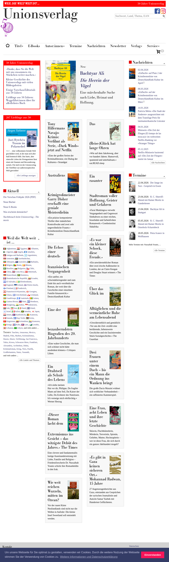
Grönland (32, 295)
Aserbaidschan (22, 258)
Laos (24, 324)
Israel (7, 311)
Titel (19, 46)
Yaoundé (25, 352)
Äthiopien (8, 262)
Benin (17, 265)
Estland (18, 285)
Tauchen (15, 332)
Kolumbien (22, 321)
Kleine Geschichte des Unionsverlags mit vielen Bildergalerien (19, 82)
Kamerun (32, 315)
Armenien (8, 258)
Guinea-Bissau (10, 301)
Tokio (5, 342)
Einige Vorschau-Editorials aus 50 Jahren (20, 91)
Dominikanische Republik (15, 278)
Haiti (22, 301)
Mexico (32, 332)
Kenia (30, 318)
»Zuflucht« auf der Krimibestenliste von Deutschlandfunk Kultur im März (150, 95)
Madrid (6, 336)
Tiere (24, 349)
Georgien (31, 291)
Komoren (34, 321)
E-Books (34, 46)
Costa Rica (18, 272)
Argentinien (30, 255)
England (8, 285)
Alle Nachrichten (158, 162)
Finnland (8, 288)
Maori (12, 339)
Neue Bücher (9, 202)
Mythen (18, 336)
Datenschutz (134, 546)
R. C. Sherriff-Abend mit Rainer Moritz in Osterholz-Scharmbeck (151, 224)
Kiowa (11, 342)
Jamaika (26, 311)
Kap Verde (19, 318)
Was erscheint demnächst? (15, 212)
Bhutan (26, 265)
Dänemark (30, 272)
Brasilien (8, 268)
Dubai (25, 345)
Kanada (7, 318)
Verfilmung (20, 339)
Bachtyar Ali (92, 73)
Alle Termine (159, 250)
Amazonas (24, 332)
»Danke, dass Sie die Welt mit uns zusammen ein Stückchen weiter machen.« (21, 72)
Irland (22, 308)
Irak (6, 308)
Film (12, 336)
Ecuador (33, 278)
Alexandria (7, 345)
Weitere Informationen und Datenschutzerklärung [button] (89, 556)
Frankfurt (33, 342)
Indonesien (31, 305)
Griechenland (19, 295)
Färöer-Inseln (31, 285)
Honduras (32, 301)
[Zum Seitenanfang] (164, 63)
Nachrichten (96, 46)
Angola (18, 252)
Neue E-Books (10, 207)
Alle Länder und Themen (29, 360)
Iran (14, 308)
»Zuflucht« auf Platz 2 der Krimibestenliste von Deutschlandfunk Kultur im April (150, 76)
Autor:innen (55, 46)
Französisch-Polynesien (14, 291)
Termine (75, 46)
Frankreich (20, 288)
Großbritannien (9, 352)
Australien (21, 262)
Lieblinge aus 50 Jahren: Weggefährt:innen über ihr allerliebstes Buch (20, 100)
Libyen (18, 328)
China (7, 272)
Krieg (19, 349)
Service (153, 46)
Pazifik (30, 349)
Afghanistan (9, 248)
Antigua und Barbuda (13, 255)
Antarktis (29, 252)
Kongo (7, 324)
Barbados (33, 262)
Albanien (33, 248)
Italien (16, 311)
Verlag (136, 46)
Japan (35, 311)
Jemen (7, 315)
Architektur (17, 345)
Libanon (8, 328)
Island (31, 308)
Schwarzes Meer (21, 342)
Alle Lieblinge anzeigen (26, 175)
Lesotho (34, 324)
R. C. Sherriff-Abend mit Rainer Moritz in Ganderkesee (151, 200)
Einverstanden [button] (153, 555)
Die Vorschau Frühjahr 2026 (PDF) (19, 197)
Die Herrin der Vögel (94, 83)
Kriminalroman (9, 349)
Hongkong (9, 305)
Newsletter (118, 46)
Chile (30, 268)
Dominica (22, 275)
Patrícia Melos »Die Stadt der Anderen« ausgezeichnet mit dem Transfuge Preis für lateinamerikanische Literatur (151, 114)
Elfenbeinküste (24, 282)
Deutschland (9, 275)
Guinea (34, 298)
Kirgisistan (9, 321)
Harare (6, 339)
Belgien (8, 265)
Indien (20, 305)
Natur (19, 352)
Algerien (8, 252)
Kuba (16, 324)
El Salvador (9, 282)
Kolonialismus (28, 336)
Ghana (7, 295)
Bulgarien (20, 268)
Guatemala (23, 298)
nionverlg (40, 22)
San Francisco (31, 339)
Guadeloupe (9, 298)
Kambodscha (19, 315)
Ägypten (22, 248)
